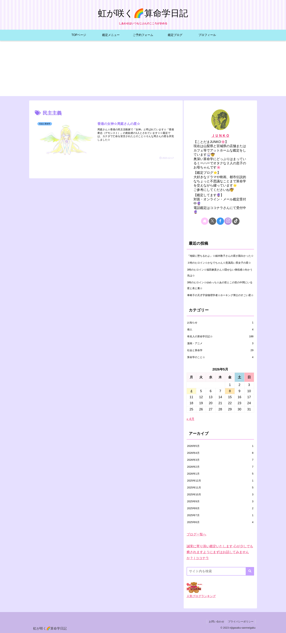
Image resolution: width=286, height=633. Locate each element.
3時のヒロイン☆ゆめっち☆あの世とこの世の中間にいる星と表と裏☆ (219, 285)
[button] (250, 571)
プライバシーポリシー (241, 621)
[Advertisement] (143, 70)
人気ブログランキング (201, 596)
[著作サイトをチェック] (204, 221)
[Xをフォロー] (212, 221)
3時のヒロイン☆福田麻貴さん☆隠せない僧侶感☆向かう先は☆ (219, 272)
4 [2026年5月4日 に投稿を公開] (191, 391)
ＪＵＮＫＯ (220, 136)
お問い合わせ (216, 621)
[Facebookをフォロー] (220, 221)
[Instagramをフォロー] (228, 221)
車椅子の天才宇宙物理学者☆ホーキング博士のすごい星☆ (220, 295)
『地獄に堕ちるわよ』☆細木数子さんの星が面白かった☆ (220, 255)
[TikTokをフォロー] (235, 221)
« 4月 (190, 419)
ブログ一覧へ (196, 534)
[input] (220, 571)
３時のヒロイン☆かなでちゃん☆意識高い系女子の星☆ (219, 262)
